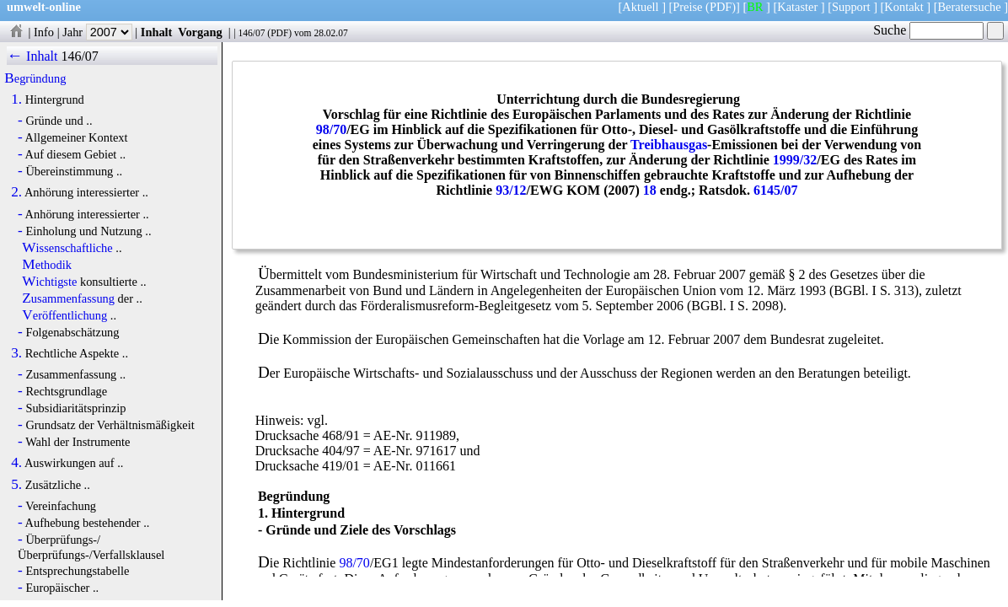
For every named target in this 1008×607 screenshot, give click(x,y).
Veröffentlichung (64, 315)
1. (16, 99)
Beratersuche (969, 6)
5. (16, 485)
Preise (687, 6)
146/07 (251, 33)
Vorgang (200, 32)
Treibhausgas (668, 144)
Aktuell (640, 6)
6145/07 (775, 190)
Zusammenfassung (68, 298)
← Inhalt (32, 56)
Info (44, 32)
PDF (279, 33)
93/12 (511, 190)
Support (851, 6)
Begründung (35, 78)
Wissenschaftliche (67, 248)
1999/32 (795, 160)
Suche (928, 30)
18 (650, 190)
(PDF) (720, 6)
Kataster (797, 6)
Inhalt (157, 32)
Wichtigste (49, 281)
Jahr (97, 32)
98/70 (331, 129)
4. (16, 463)
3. (16, 353)
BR (755, 6)
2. (16, 192)
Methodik (47, 264)
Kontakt (903, 6)
